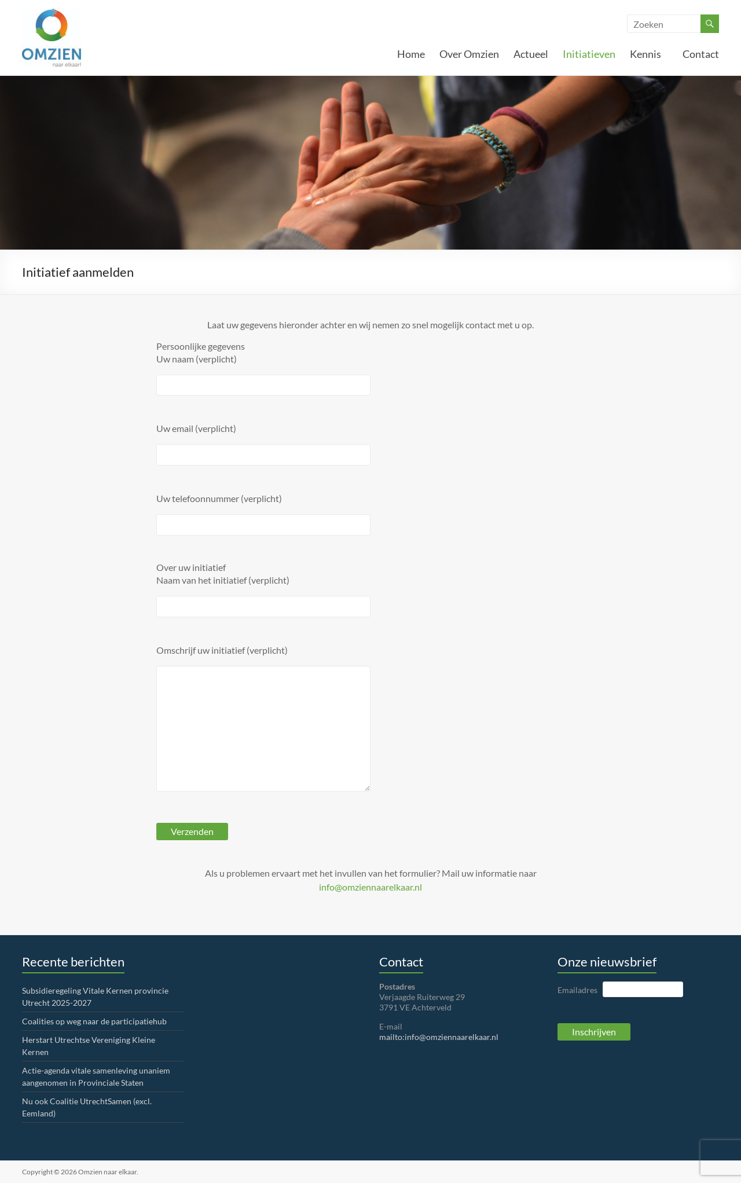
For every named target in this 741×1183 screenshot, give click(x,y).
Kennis (649, 53)
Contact (701, 53)
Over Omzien (469, 53)
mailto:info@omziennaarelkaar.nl (438, 1037)
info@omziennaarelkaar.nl (370, 886)
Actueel (530, 53)
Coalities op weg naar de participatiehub (94, 1021)
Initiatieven (589, 53)
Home (411, 53)
